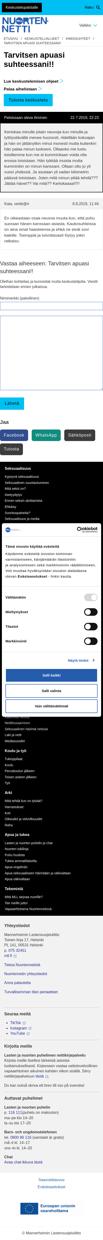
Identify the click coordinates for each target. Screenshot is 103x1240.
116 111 (15, 1112)
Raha (9, 825)
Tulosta (11, 449)
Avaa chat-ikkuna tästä (23, 1162)
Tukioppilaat (13, 759)
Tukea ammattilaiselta (21, 861)
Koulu (9, 765)
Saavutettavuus (51, 1180)
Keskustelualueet (42, 39)
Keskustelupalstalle (22, 7)
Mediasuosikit (15, 741)
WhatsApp (46, 435)
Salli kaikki (52, 675)
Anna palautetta (17, 983)
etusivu (11, 39)
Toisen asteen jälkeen (21, 777)
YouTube (17, 1033)
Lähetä (12, 403)
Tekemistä (14, 889)
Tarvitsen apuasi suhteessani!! (32, 43)
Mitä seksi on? (15, 488)
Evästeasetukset (51, 1187)
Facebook (14, 435)
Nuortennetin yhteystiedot (25, 974)
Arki (8, 793)
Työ (7, 783)
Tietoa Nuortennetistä (22, 965)
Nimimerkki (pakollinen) (19, 298)
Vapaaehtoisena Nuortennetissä (28, 909)
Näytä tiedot (78, 660)
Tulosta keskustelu (28, 100)
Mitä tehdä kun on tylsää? (24, 801)
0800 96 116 (20, 1137)
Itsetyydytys (13, 495)
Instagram (18, 1028)
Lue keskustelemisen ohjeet (34, 81)
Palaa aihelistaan (23, 89)
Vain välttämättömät (51, 706)
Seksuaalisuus (18, 468)
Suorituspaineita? (17, 513)
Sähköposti (79, 435)
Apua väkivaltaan (17, 879)
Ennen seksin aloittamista (23, 500)
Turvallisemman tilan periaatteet (31, 992)
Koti (7, 813)
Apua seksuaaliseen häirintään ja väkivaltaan (38, 873)
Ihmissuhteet (78, 39)
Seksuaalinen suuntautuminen (27, 483)
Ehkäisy (10, 507)
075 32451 (17, 950)
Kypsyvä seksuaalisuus (22, 476)
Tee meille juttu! (16, 903)
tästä (40, 1076)
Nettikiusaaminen (17, 723)
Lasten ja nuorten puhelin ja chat (28, 843)
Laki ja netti (13, 735)
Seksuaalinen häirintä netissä (26, 729)
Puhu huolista (15, 855)
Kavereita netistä (17, 717)
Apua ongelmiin (16, 867)
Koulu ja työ (15, 751)
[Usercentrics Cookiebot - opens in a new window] (77, 530)
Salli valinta (51, 691)
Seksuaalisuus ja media (22, 519)
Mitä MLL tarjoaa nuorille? (24, 897)
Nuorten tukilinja (16, 849)
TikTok (15, 1023)
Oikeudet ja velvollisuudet (23, 819)
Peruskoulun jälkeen (19, 771)
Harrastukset (14, 807)
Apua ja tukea (17, 835)
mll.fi (8, 956)
